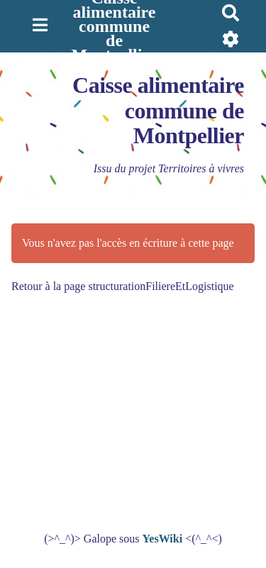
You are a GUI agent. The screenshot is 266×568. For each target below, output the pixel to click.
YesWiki (163, 539)
